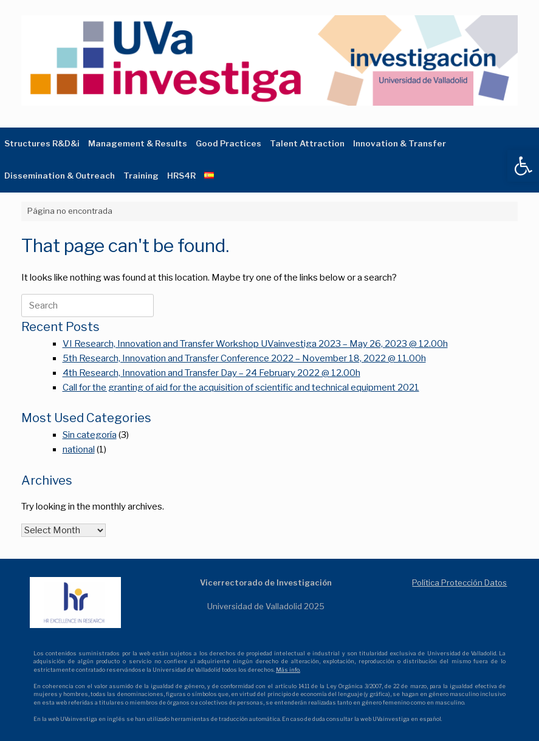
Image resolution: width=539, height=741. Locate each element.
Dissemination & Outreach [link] (59, 175)
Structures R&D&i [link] (42, 143)
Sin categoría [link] (90, 434)
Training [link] (141, 175)
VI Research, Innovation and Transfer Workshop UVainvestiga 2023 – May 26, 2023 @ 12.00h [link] (255, 343)
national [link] (79, 449)
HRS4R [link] (181, 175)
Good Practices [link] (228, 143)
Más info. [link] (288, 669)
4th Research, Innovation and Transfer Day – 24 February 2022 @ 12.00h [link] (211, 372)
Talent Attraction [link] (307, 143)
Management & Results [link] (137, 143)
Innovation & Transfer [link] (399, 143)
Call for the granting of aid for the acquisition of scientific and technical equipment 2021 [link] (241, 387)
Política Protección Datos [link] (459, 582)
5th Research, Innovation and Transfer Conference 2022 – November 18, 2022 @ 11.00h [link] (244, 358)
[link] (523, 166)
